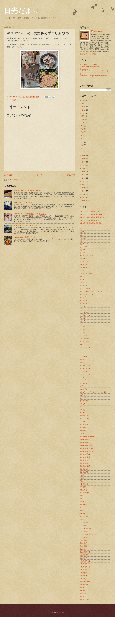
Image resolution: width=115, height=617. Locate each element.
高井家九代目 (84, 472)
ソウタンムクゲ (85, 312)
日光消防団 (83, 576)
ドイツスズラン (85, 336)
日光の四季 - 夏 (85, 561)
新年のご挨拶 (84, 493)
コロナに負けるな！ (86, 273)
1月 (82, 151)
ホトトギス (83, 380)
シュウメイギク (85, 288)
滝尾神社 (83, 505)
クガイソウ (83, 259)
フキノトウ (83, 359)
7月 (82, 132)
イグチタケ (83, 232)
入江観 (82, 587)
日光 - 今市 (83, 537)
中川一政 (83, 513)
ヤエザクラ (83, 410)
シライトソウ (84, 300)
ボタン (82, 377)
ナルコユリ (83, 344)
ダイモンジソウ (85, 315)
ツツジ (82, 324)
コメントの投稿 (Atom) (15, 180)
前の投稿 (71, 175)
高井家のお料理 (85, 457)
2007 (84, 197)
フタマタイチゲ (85, 368)
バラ (81, 353)
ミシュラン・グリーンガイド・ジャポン (93, 392)
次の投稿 (8, 175)
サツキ (82, 279)
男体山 (82, 507)
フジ (81, 362)
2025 (84, 100)
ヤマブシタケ (84, 419)
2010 (84, 188)
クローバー (83, 267)
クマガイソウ (84, 262)
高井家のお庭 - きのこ (87, 445)
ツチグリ (83, 321)
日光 (81, 519)
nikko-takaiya (98, 31)
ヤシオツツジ (84, 413)
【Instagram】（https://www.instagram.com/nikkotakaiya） (94, 75)
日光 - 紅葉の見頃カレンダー (89, 534)
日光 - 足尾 (83, 543)
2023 (84, 107)
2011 (84, 184)
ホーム (39, 175)
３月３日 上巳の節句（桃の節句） (92, 214)
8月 (82, 129)
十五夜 (82, 475)
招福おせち (83, 490)
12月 (83, 116)
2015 (84, 172)
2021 (84, 113)
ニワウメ (83, 350)
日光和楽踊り (84, 585)
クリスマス (83, 264)
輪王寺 (82, 596)
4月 (82, 142)
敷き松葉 (83, 590)
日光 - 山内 (83, 540)
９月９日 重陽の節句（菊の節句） (92, 223)
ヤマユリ (83, 421)
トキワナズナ (84, 339)
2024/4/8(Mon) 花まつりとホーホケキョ (27, 191)
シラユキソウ (84, 303)
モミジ (82, 407)
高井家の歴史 (84, 469)
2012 (84, 181)
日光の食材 (83, 573)
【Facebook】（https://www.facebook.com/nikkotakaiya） (94, 70)
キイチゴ (83, 253)
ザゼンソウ (83, 276)
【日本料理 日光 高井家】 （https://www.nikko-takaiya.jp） (90, 65)
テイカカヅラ (84, 330)
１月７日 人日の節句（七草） (90, 211)
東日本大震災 (84, 516)
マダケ (82, 386)
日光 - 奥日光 (84, 522)
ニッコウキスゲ (85, 348)
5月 (82, 138)
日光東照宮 (83, 579)
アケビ (82, 226)
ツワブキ (83, 327)
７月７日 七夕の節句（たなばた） (92, 220)
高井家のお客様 (85, 439)
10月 (83, 122)
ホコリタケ (83, 371)
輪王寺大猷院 (84, 599)
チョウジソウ (84, 318)
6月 (82, 135)
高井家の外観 (84, 463)
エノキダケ (83, 238)
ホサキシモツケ (85, 374)
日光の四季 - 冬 (85, 570)
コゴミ (82, 270)
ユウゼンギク (84, 425)
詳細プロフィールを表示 (88, 54)
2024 (84, 103)
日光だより (21, 11)
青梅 (81, 496)
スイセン (83, 306)
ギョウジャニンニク (86, 256)
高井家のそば (84, 460)
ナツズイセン (84, 342)
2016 (84, 168)
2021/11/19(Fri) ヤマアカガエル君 (25, 225)
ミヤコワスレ (84, 401)
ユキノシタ (83, 427)
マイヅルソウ (84, 383)
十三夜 (82, 478)
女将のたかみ (84, 484)
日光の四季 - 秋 (85, 564)
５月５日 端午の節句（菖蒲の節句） (92, 217)
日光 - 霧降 (83, 546)
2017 (84, 165)
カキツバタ (83, 247)
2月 (82, 148)
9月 (82, 125)
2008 (84, 194)
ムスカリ (83, 404)
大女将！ (15, 100)
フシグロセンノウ (86, 365)
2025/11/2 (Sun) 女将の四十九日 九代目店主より (30, 214)
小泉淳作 (83, 487)
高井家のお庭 (84, 442)
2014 (84, 175)
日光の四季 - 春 (85, 567)
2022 (84, 110)
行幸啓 (82, 433)
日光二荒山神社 (85, 582)
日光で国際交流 (85, 552)
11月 (83, 119)
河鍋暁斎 (83, 430)
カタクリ (83, 250)
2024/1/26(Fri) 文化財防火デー (24, 202)
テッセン (83, 333)
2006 (84, 201)
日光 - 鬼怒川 (84, 525)
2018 (84, 162)
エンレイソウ (84, 241)
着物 (81, 510)
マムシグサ (83, 389)
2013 (84, 178)
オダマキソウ (84, 244)
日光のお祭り (84, 555)
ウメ (81, 235)
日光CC (82, 549)
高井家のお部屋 (85, 454)
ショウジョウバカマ (86, 294)
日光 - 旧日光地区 (85, 528)
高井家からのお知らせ (87, 436)
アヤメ (82, 229)
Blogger (61, 612)
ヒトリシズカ (84, 356)
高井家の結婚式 (85, 466)
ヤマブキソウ (84, 416)
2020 (84, 155)
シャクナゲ (83, 285)
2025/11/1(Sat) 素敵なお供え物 (25, 237)
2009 (84, 191)
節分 (81, 499)
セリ (81, 309)
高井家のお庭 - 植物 (86, 448)
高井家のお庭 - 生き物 (87, 451)
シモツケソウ (84, 282)
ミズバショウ (84, 395)
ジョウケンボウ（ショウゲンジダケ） (92, 291)
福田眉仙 (83, 593)
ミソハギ (83, 398)
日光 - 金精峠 (84, 531)
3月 (82, 145)
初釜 (81, 481)
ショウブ (83, 297)
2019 (84, 159)
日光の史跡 (83, 558)
